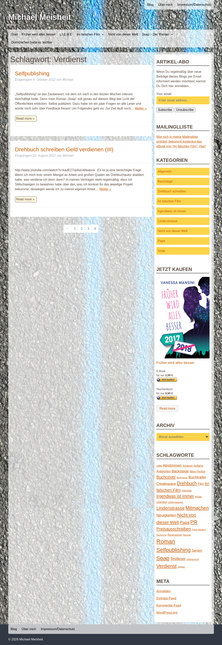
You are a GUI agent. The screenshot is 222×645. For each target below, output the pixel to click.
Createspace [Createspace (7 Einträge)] (166, 484)
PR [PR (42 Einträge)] (193, 522)
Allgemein (165, 171)
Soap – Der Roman (157, 34)
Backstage (165, 181)
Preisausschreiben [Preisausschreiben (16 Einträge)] (173, 529)
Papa (161, 241)
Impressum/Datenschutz (194, 4)
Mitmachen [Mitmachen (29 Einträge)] (197, 508)
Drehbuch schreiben (172, 191)
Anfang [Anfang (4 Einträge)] (198, 465)
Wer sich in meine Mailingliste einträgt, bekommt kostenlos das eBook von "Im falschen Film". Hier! (181, 141)
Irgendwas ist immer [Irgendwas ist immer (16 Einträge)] (175, 496)
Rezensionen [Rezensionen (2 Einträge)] (174, 534)
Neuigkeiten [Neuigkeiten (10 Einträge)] (166, 515)
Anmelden (163, 591)
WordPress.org (166, 612)
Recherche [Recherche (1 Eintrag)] (161, 535)
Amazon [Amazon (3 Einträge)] (188, 465)
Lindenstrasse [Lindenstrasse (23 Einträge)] (170, 508)
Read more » (25, 118)
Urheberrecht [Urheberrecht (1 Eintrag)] (193, 559)
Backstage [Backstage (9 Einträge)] (180, 471)
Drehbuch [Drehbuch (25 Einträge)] (187, 483)
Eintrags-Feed (166, 598)
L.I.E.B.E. (66, 34)
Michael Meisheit (39, 17)
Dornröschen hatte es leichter (32, 42)
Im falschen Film (90, 34)
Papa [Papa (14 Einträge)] (184, 522)
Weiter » (140, 108)
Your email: (164, 94)
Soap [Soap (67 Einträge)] (162, 558)
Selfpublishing (32, 73)
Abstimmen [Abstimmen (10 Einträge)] (172, 465)
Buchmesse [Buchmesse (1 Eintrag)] (182, 477)
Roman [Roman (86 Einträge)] (165, 541)
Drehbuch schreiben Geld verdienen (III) (64, 149)
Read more (167, 408)
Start (14, 34)
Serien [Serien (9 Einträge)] (197, 550)
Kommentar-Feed (168, 605)
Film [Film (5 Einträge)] (201, 484)
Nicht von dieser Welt (123, 34)
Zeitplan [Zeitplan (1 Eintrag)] (181, 567)
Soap (161, 250)
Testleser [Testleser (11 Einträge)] (178, 559)
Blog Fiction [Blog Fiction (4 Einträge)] (197, 471)
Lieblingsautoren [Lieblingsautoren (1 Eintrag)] (175, 502)
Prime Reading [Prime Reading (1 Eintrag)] (199, 529)
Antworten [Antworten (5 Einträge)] (163, 471)
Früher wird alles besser (39, 34)
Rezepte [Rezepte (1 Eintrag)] (187, 535)
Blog (150, 4)
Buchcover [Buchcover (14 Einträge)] (166, 477)
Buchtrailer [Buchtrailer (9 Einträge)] (197, 477)
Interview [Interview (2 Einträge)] (187, 490)
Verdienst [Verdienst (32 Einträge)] (166, 566)
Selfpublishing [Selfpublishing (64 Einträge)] (173, 550)
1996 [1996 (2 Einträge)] (159, 465)
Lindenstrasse (168, 221)
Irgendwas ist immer (172, 211)
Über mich (165, 4)
